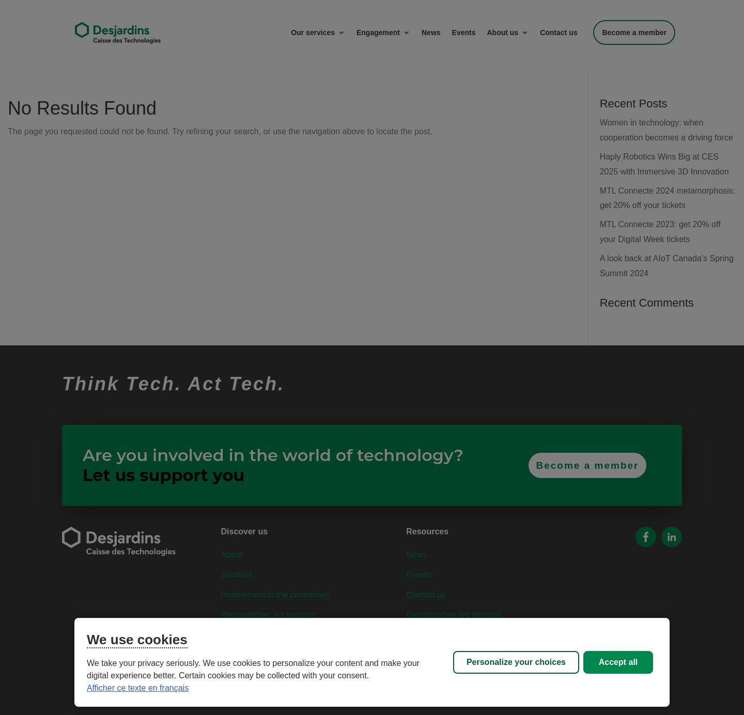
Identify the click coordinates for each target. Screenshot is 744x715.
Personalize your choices (516, 662)
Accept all (618, 662)
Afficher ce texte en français (138, 688)
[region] (372, 662)
